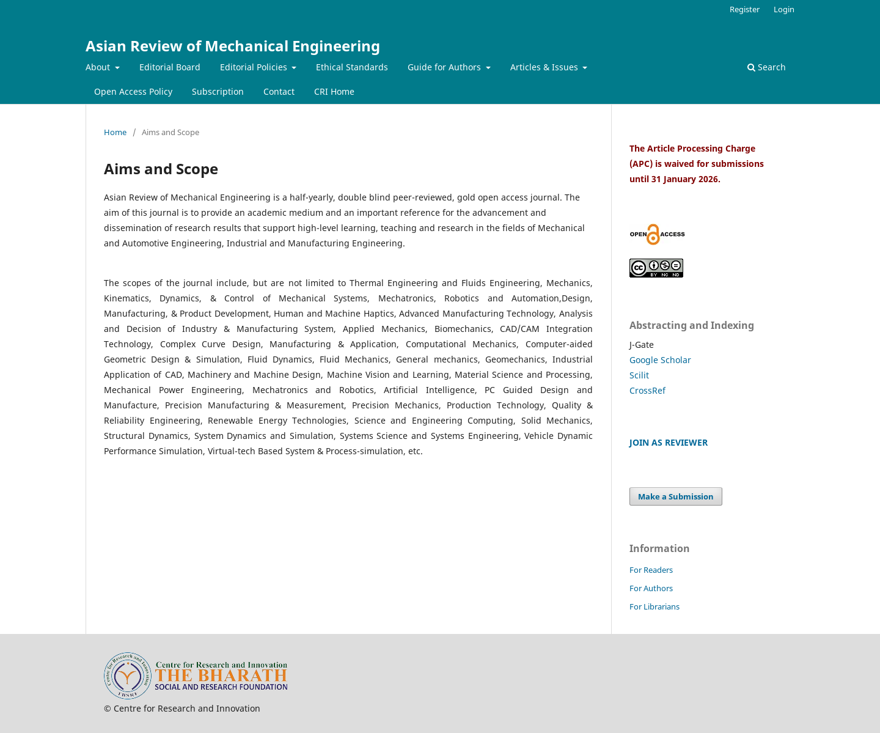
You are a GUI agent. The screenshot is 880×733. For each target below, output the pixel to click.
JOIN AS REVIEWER (668, 442)
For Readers (651, 569)
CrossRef (647, 390)
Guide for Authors (445, 67)
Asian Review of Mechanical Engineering (233, 45)
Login (784, 9)
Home (115, 132)
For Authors (651, 588)
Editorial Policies (255, 67)
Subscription (218, 91)
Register (745, 9)
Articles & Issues (545, 67)
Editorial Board (169, 67)
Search (766, 67)
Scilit (639, 375)
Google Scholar (660, 360)
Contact (279, 91)
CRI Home (334, 91)
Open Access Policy (133, 91)
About (99, 67)
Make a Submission (676, 496)
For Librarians (654, 606)
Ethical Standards (352, 67)
